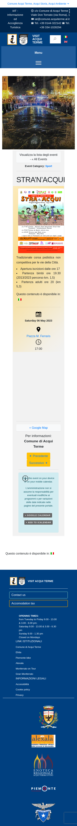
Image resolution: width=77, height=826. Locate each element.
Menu (38, 52)
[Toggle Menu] (38, 63)
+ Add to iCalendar (38, 522)
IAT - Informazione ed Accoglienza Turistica (15, 19)
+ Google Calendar (38, 515)
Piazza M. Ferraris (38, 336)
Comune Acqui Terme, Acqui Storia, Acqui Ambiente (38, 3)
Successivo (38, 463)
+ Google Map (38, 427)
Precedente (38, 456)
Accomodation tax (23, 603)
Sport (48, 166)
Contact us (18, 594)
